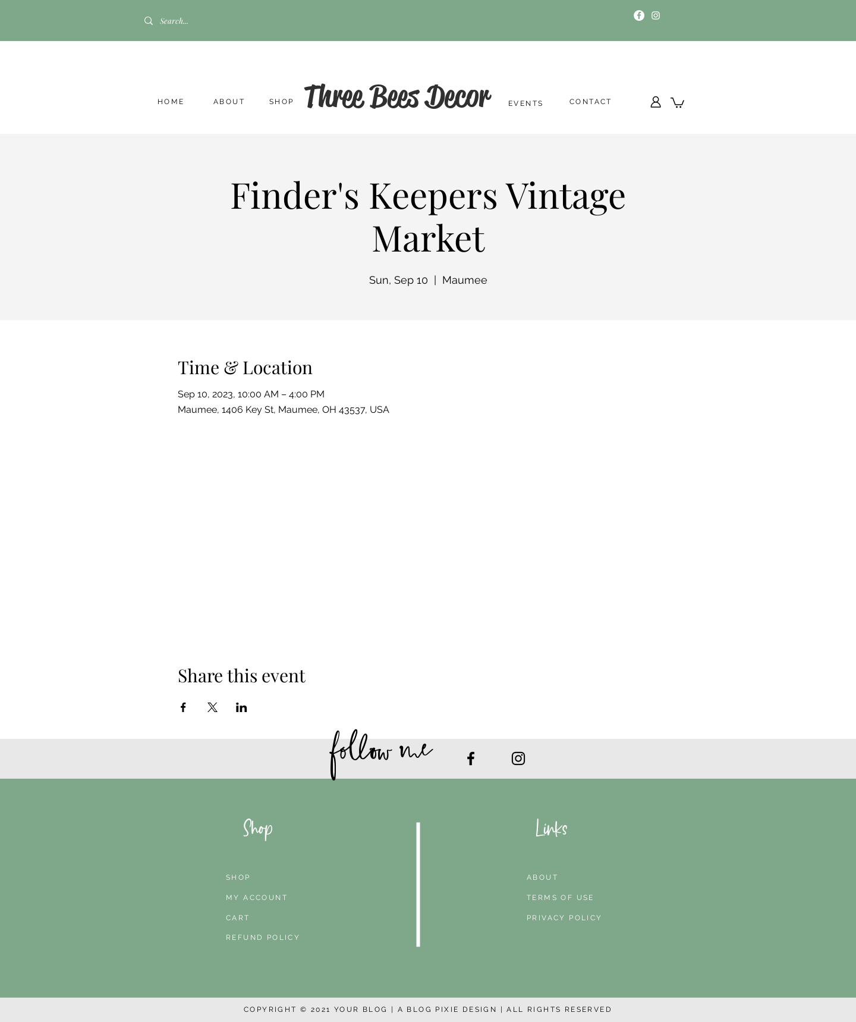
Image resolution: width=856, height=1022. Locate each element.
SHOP (281, 102)
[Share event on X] (212, 707)
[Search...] (192, 21)
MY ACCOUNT (257, 898)
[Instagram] (655, 15)
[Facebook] (639, 15)
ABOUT (229, 102)
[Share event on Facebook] (183, 707)
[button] (677, 102)
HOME (171, 102)
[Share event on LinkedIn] (241, 707)
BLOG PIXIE (433, 1009)
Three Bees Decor (396, 96)
